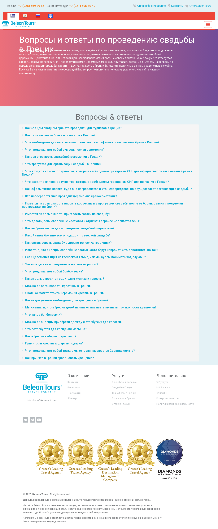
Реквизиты (74, 387)
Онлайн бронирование (149, 5)
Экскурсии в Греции (123, 398)
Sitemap (72, 398)
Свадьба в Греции (122, 387)
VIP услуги (162, 382)
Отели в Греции (121, 403)
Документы (74, 393)
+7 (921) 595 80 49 (82, 6)
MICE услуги (163, 387)
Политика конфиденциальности (175, 403)
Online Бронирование (124, 382)
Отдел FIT (162, 393)
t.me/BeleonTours (197, 5)
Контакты (175, 5)
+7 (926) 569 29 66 (30, 6)
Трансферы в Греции (124, 393)
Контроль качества (168, 398)
